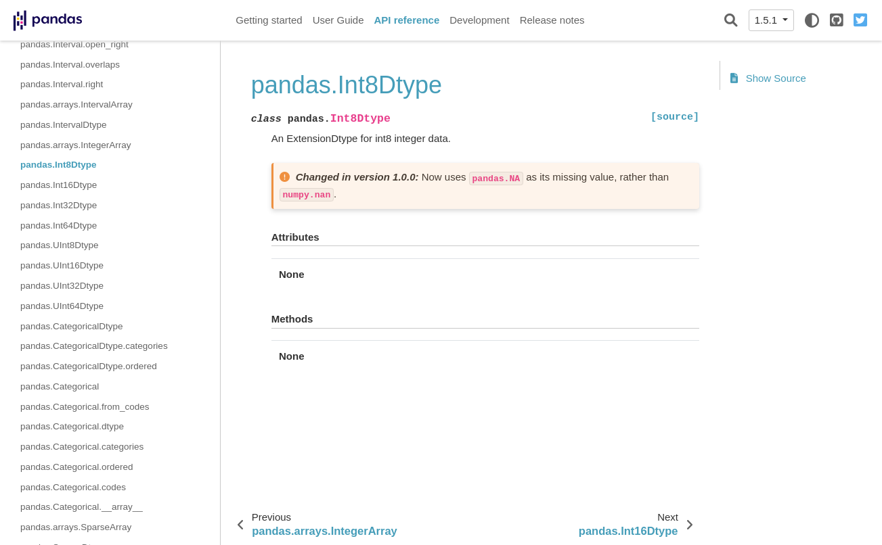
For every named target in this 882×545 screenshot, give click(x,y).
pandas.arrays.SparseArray (75, 527)
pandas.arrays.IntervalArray (76, 104)
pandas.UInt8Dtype (59, 245)
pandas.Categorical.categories (82, 447)
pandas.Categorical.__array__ (81, 507)
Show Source (768, 78)
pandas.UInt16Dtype (62, 265)
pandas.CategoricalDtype (71, 326)
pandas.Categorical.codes (73, 487)
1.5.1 (767, 20)
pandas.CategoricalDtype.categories (94, 346)
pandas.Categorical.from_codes (85, 407)
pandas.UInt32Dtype (62, 286)
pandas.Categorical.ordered (76, 467)
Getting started (269, 20)
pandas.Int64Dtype (58, 225)
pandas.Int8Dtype (58, 165)
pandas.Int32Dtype (58, 205)
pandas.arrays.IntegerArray (75, 145)
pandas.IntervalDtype (63, 125)
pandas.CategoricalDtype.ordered (88, 366)
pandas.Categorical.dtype (72, 426)
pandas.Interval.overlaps (70, 65)
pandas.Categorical (59, 386)
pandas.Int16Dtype (58, 185)
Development (479, 20)
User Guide (338, 20)
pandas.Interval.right (61, 84)
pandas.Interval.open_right (74, 44)
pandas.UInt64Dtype (62, 306)
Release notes (552, 20)
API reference (407, 20)
